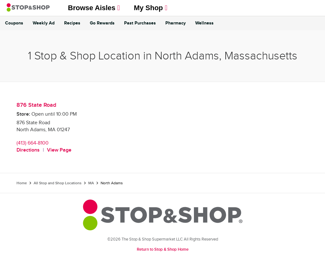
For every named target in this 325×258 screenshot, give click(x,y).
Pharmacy (175, 23)
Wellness (204, 23)
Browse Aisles (94, 8)
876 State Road (36, 105)
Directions (28, 150)
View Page (59, 150)
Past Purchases (140, 23)
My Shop (151, 8)
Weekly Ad (44, 23)
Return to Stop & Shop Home (163, 249)
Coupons (14, 23)
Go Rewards (102, 23)
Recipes (72, 23)
